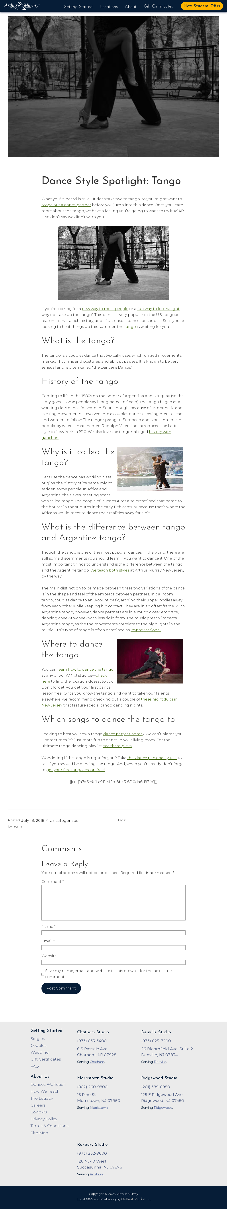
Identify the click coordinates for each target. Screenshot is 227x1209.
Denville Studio (156, 1032)
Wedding (40, 1052)
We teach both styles (109, 570)
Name (48, 926)
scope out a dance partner (66, 205)
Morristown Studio (95, 1078)
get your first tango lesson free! (75, 770)
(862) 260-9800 (92, 1086)
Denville (160, 1062)
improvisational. (146, 630)
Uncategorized (64, 820)
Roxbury (96, 1174)
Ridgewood (163, 1108)
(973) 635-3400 (92, 1040)
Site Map (39, 1132)
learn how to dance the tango (85, 669)
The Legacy (42, 1098)
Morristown (99, 1108)
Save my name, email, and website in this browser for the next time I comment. (109, 973)
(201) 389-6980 (155, 1086)
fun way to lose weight (158, 308)
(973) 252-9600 (92, 1153)
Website (49, 956)
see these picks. (117, 746)
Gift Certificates (158, 6)
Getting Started (78, 7)
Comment (52, 881)
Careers (38, 1105)
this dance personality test (152, 758)
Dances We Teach (48, 1084)
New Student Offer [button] (202, 6)
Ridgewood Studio (159, 1078)
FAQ (35, 1066)
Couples (39, 1045)
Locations (109, 7)
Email (48, 941)
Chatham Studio (93, 1032)
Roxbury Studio (92, 1145)
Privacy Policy (44, 1119)
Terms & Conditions (49, 1125)
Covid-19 (39, 1112)
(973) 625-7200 (156, 1040)
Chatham (97, 1062)
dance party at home (123, 734)
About (130, 7)
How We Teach (45, 1091)
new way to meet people (105, 308)
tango (130, 326)
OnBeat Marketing (136, 1199)
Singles (38, 1038)
